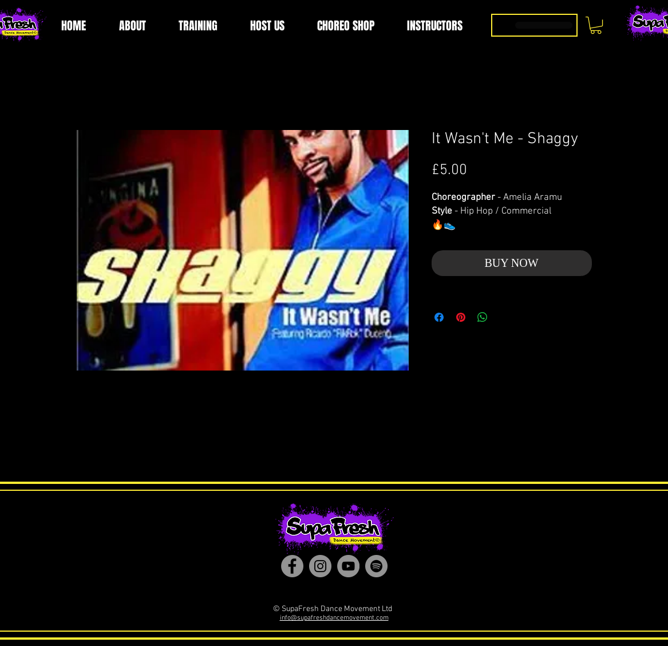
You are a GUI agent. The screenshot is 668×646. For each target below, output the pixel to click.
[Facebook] (292, 566)
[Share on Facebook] (439, 317)
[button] (596, 25)
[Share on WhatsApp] (482, 317)
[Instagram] (320, 566)
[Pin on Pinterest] (461, 317)
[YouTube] (348, 566)
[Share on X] (504, 317)
